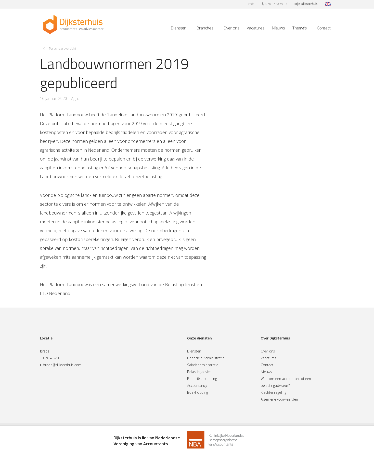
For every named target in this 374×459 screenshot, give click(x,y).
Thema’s (299, 28)
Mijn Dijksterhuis (306, 4)
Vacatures (255, 28)
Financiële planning (202, 378)
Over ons (231, 28)
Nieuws (278, 28)
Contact (324, 28)
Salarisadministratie (202, 365)
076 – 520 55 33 (274, 3)
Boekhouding (197, 392)
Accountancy (197, 385)
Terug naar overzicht (62, 48)
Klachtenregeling (273, 392)
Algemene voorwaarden (279, 399)
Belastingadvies (199, 371)
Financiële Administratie (205, 358)
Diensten (178, 28)
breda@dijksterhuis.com (62, 365)
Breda (251, 4)
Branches (204, 28)
